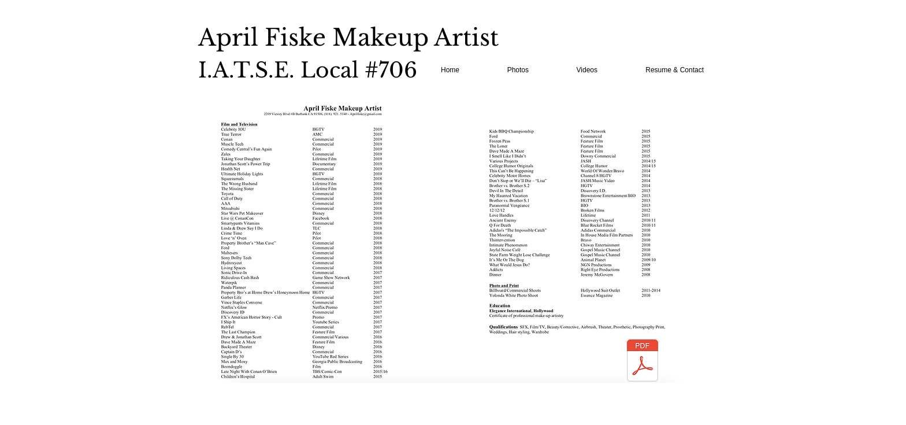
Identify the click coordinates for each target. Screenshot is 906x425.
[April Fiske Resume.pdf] (642, 362)
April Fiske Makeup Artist (348, 37)
